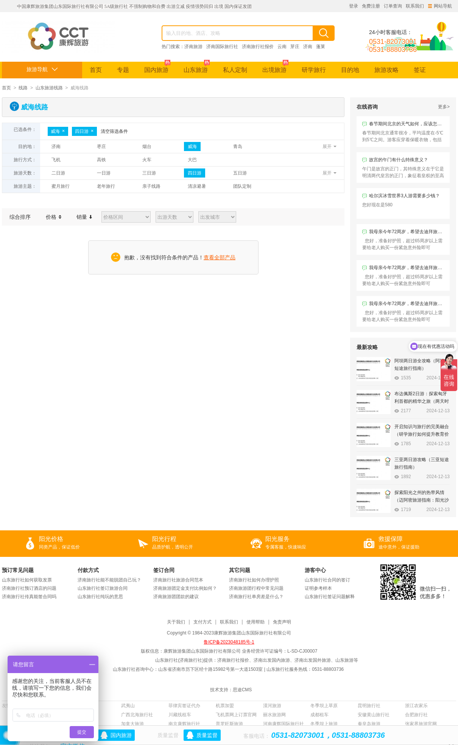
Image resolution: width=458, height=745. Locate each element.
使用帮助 (255, 622)
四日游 (84, 131)
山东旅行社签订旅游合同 (103, 588)
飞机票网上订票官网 (236, 714)
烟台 (146, 146)
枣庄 (101, 146)
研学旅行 (314, 70)
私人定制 (235, 70)
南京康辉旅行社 (184, 723)
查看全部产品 (219, 257)
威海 (58, 131)
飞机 (56, 159)
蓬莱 (320, 46)
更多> (444, 106)
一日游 (104, 173)
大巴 (192, 159)
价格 (53, 217)
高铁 (101, 159)
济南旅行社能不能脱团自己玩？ (109, 580)
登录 (353, 6)
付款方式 (88, 570)
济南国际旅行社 (222, 46)
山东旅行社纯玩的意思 (100, 596)
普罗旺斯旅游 (229, 723)
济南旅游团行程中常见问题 (256, 588)
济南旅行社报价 (258, 46)
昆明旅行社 (369, 705)
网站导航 (440, 6)
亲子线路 (151, 186)
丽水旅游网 (274, 714)
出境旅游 (275, 67)
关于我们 (176, 622)
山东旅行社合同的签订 (327, 580)
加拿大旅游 (132, 723)
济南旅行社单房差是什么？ (256, 596)
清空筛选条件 (114, 131)
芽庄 (294, 46)
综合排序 (20, 217)
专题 (123, 70)
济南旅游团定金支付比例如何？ (185, 588)
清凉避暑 (197, 186)
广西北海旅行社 (137, 714)
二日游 (58, 173)
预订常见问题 (18, 570)
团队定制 (242, 186)
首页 (96, 70)
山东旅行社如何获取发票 (27, 580)
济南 (307, 46)
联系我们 (415, 6)
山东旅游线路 (49, 87)
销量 (84, 217)
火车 (146, 159)
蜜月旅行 (60, 186)
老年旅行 (106, 186)
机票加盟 (225, 705)
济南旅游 (193, 46)
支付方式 (202, 622)
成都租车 (319, 714)
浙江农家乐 (416, 705)
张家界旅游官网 (421, 723)
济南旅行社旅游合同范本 (178, 580)
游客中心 (315, 570)
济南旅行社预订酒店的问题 (29, 588)
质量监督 (207, 735)
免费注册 (371, 6)
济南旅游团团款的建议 (176, 596)
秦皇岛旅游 (369, 723)
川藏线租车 (179, 714)
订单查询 (393, 6)
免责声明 (282, 622)
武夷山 (128, 705)
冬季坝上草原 (324, 705)
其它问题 (239, 570)
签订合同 (163, 570)
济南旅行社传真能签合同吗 (29, 596)
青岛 (237, 146)
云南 (282, 46)
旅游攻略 (386, 70)
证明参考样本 (318, 588)
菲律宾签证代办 (184, 705)
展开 (327, 146)
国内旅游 (157, 67)
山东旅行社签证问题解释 (330, 596)
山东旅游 (197, 67)
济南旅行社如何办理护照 (254, 580)
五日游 (240, 173)
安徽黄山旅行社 (373, 714)
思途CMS (242, 689)
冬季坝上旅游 (324, 723)
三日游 (149, 173)
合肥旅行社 (416, 714)
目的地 (350, 70)
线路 (23, 87)
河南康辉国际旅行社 (283, 723)
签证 (420, 70)
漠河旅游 (272, 705)
